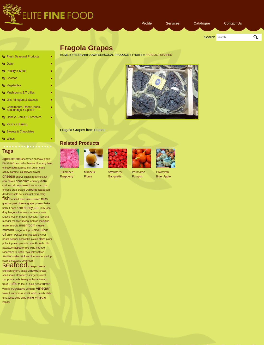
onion (10, 234)
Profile (147, 23)
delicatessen (42, 189)
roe (43, 247)
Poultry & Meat (28, 71)
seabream (28, 260)
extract (38, 194)
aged (6, 159)
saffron (40, 252)
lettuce (6, 216)
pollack (6, 243)
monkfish (44, 221)
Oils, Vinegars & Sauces (28, 100)
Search (209, 37)
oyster (18, 234)
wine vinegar (36, 297)
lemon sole (40, 212)
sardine (30, 256)
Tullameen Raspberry (66, 174)
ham (13, 208)
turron (46, 284)
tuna (31, 283)
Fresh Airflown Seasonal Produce (100, 54)
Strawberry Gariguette (115, 174)
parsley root (39, 234)
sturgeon (33, 275)
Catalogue (202, 23)
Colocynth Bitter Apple (163, 174)
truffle (13, 284)
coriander (36, 185)
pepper (14, 239)
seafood (14, 265)
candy (5, 171)
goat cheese (19, 203)
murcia (14, 225)
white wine (14, 297)
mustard (8, 230)
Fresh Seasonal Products (28, 56)
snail (5, 275)
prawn (14, 243)
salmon (7, 256)
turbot (38, 283)
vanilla (6, 288)
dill (4, 194)
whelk (27, 293)
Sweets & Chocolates (20, 131)
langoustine (15, 212)
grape (30, 203)
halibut (6, 208)
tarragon (26, 279)
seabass (16, 260)
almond (16, 159)
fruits (44, 199)
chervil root (30, 176)
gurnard (39, 203)
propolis (23, 243)
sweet (42, 275)
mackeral (33, 216)
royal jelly (30, 252)
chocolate (23, 181)
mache (23, 216)
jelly (42, 208)
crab (14, 189)
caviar (36, 171)
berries (31, 163)
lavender (28, 212)
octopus (28, 230)
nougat (19, 230)
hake (47, 203)
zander (6, 302)
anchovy (38, 158)
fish (6, 198)
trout (5, 283)
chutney (34, 181)
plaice (42, 239)
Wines (28, 139)
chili (4, 181)
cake (42, 167)
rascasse (7, 247)
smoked (33, 270)
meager (6, 221)
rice (38, 247)
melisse (34, 221)
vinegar (43, 288)
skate (24, 270)
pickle (34, 239)
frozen (36, 199)
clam (43, 181)
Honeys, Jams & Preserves (28, 117)
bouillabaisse (19, 167)
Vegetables (28, 85)
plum (49, 239)
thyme (34, 279)
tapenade (14, 279)
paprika (27, 234)
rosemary (8, 252)
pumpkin (33, 243)
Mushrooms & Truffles (28, 92)
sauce (39, 256)
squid (11, 275)
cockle (6, 185)
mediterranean (20, 221)
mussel (40, 225)
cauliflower (26, 171)
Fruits (137, 54)
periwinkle (24, 239)
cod (13, 185)
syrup (5, 279)
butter (35, 167)
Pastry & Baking (17, 124)
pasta (5, 239)
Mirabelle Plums (90, 174)
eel (20, 194)
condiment (23, 185)
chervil (19, 176)
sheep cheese (36, 266)
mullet (5, 225)
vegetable (18, 288)
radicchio (44, 243)
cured (30, 189)
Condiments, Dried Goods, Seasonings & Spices (28, 108)
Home (64, 54)
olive (36, 230)
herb (20, 208)
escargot (28, 194)
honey (28, 208)
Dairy (28, 64)
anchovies (27, 158)
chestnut (42, 176)
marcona (44, 216)
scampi (6, 260)
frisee (29, 199)
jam (37, 208)
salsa (16, 256)
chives (11, 181)
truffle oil (23, 283)
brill (29, 167)
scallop (48, 256)
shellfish (7, 270)
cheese (8, 176)
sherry (16, 270)
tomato (43, 279)
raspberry (18, 247)
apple (47, 158)
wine (23, 297)
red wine (30, 247)
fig (43, 194)
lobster (14, 216)
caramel (14, 171)
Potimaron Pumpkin (138, 174)
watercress (17, 293)
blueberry (41, 163)
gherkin (6, 203)
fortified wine (18, 199)
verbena (30, 288)
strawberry (22, 275)
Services (173, 23)
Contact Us (233, 23)
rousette (19, 252)
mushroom (27, 225)
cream (21, 189)
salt (22, 256)
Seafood (28, 78)
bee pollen (20, 163)
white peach (38, 293)
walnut (6, 293)
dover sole (12, 194)
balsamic (8, 163)
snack (42, 270)
